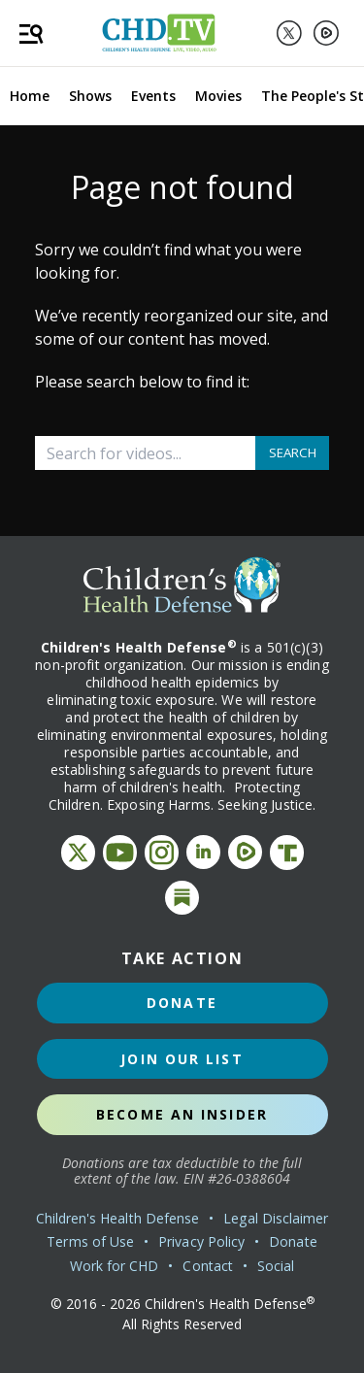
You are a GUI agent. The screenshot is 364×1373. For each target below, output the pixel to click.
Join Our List (181, 1059)
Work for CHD (114, 1265)
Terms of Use (90, 1241)
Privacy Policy (201, 1241)
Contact (207, 1265)
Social (275, 1265)
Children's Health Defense (118, 1218)
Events (153, 95)
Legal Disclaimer (275, 1218)
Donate (182, 1002)
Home (30, 95)
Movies (218, 95)
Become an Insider (182, 1114)
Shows (90, 95)
